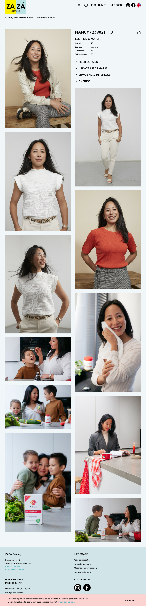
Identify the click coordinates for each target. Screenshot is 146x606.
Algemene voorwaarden (85, 568)
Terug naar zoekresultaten (19, 17)
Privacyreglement (82, 572)
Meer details (86, 62)
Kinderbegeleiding (82, 564)
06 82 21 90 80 (12, 566)
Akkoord (130, 600)
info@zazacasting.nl (14, 569)
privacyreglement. (66, 601)
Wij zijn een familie (14, 592)
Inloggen (116, 5)
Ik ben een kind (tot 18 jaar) (17, 588)
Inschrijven (99, 5)
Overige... (83, 81)
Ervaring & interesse (93, 74)
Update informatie (91, 68)
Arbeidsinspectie (82, 559)
